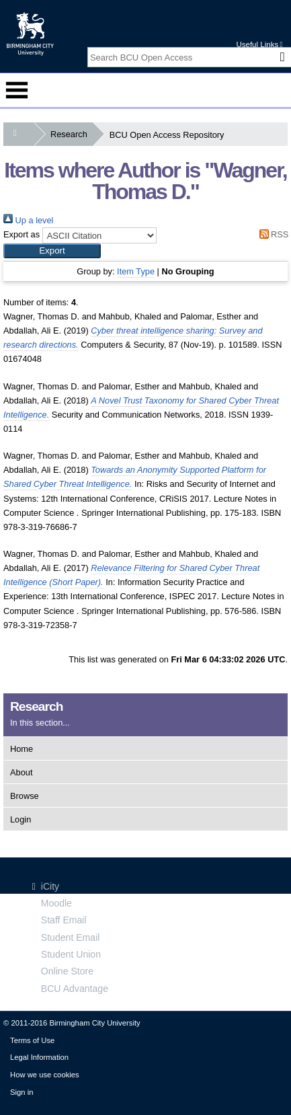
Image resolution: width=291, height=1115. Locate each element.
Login (20, 819)
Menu (16, 90)
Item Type (136, 271)
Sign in (21, 1092)
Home (21, 749)
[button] (52, 250)
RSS (271, 234)
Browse (24, 796)
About (21, 772)
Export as (21, 234)
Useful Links (259, 44)
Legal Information (39, 1057)
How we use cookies (44, 1075)
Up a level (28, 220)
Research (71, 134)
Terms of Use (32, 1040)
